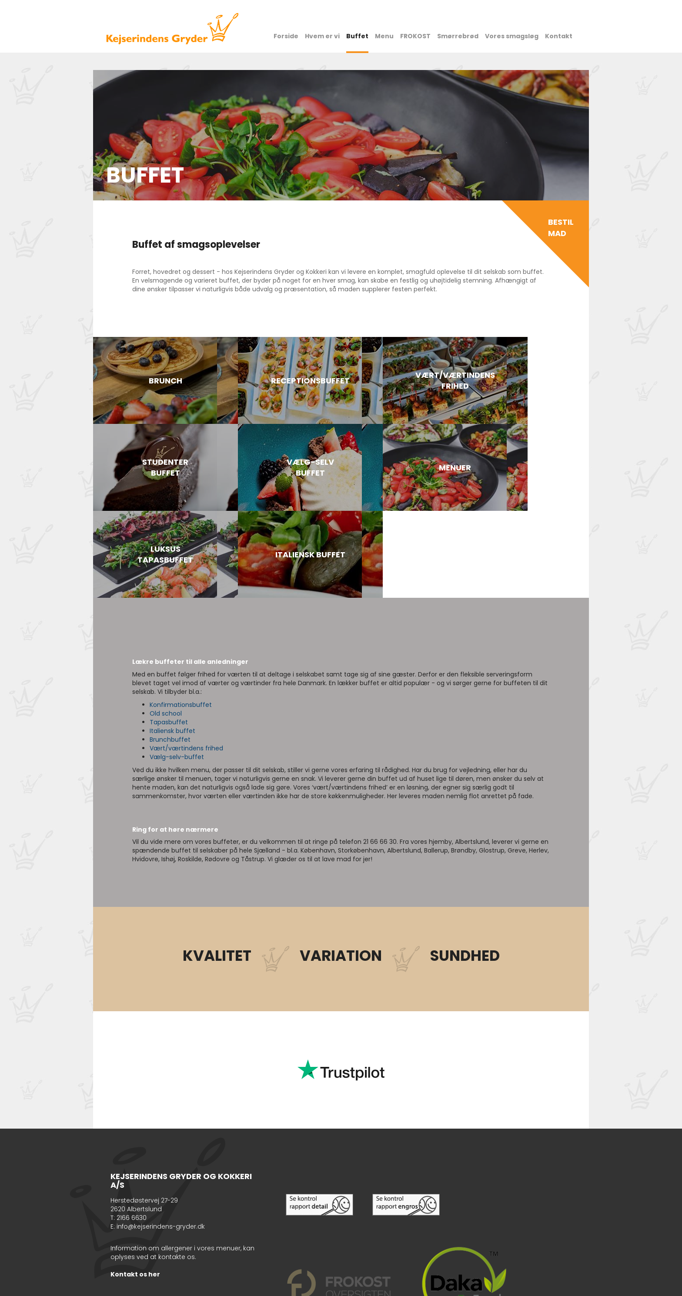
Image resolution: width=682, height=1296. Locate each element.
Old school (166, 626)
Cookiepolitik (136, 1285)
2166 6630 (132, 1130)
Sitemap (168, 1285)
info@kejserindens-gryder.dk (161, 1139)
